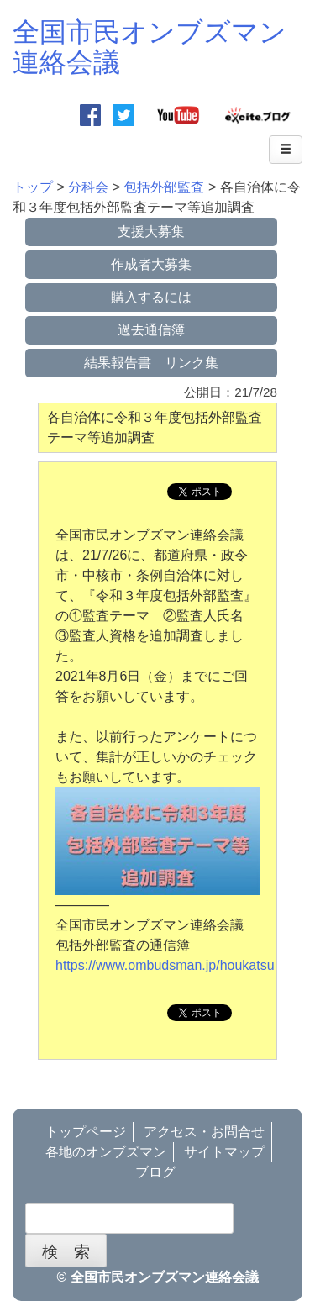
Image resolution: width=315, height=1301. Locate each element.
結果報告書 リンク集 (151, 363)
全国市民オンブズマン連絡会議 (149, 46)
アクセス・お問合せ (204, 1132)
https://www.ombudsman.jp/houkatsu (165, 965)
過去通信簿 (151, 330)
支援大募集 (151, 231)
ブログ (155, 1172)
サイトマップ (224, 1152)
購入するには (151, 297)
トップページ (85, 1132)
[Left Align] (285, 149)
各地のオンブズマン (105, 1152)
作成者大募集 (151, 264)
